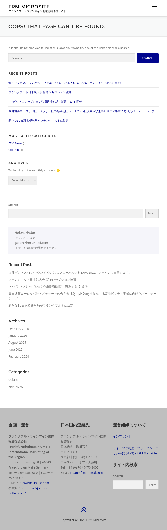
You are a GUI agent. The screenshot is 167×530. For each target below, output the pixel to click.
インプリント (122, 436)
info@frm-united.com (34, 483)
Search (13, 205)
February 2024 (18, 356)
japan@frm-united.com (31, 243)
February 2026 (18, 329)
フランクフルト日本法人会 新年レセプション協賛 (39, 92)
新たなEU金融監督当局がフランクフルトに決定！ (40, 120)
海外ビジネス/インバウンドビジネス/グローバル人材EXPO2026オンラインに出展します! (64, 83)
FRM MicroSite (29, 7)
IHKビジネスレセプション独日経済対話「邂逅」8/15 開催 (45, 102)
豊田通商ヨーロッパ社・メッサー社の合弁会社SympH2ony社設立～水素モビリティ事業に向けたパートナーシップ (81, 111)
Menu (155, 8)
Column (13, 150)
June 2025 (15, 349)
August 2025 (17, 342)
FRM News (15, 143)
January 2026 (17, 335)
